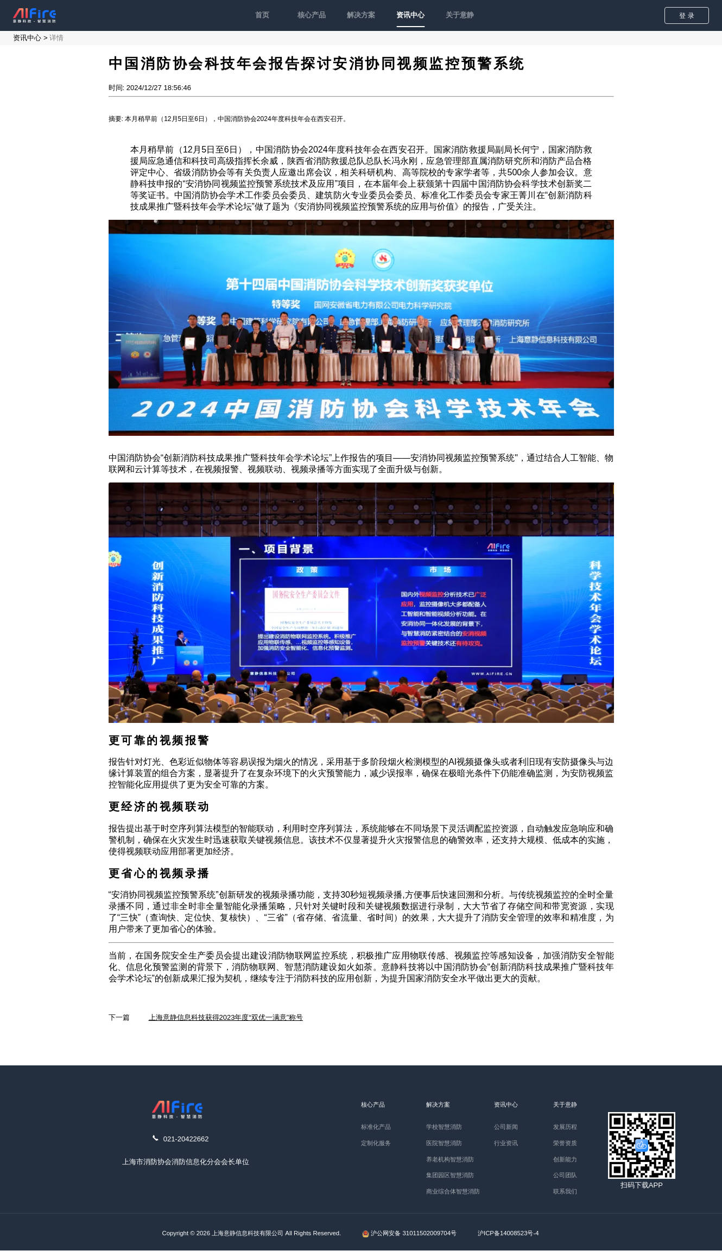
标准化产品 (376, 1126)
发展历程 (565, 1126)
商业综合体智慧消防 (453, 1191)
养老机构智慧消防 (450, 1159)
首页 (262, 15)
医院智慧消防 (444, 1143)
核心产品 (311, 15)
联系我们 (565, 1191)
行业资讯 (506, 1143)
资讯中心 (410, 15)
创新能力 (565, 1159)
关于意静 (460, 15)
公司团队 (565, 1175)
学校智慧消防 (444, 1126)
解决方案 (361, 15)
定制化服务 (376, 1143)
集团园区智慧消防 (450, 1175)
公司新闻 (506, 1126)
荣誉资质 (565, 1143)
